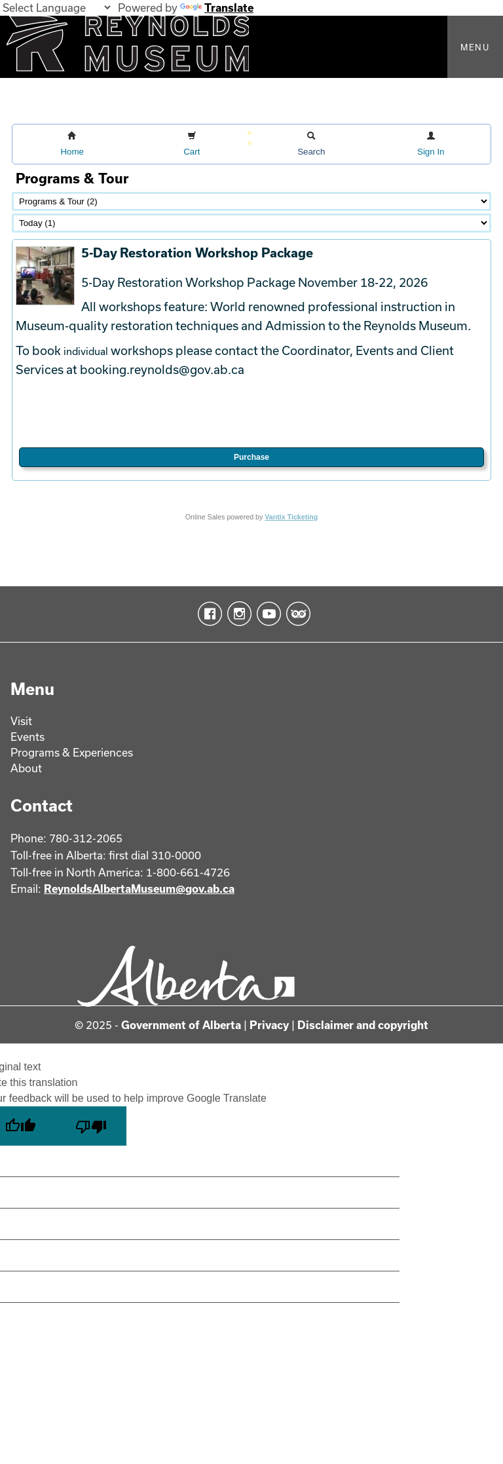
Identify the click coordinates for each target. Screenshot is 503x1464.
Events (27, 736)
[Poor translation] (91, 1126)
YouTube (266, 614)
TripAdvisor (295, 614)
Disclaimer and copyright (362, 1025)
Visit (21, 721)
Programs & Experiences (71, 752)
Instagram (237, 614)
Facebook (207, 614)
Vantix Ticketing (291, 517)
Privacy (269, 1025)
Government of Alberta (181, 1025)
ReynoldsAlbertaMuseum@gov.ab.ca (139, 888)
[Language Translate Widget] (56, 7)
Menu (475, 47)
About (26, 768)
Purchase (251, 457)
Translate (216, 7)
